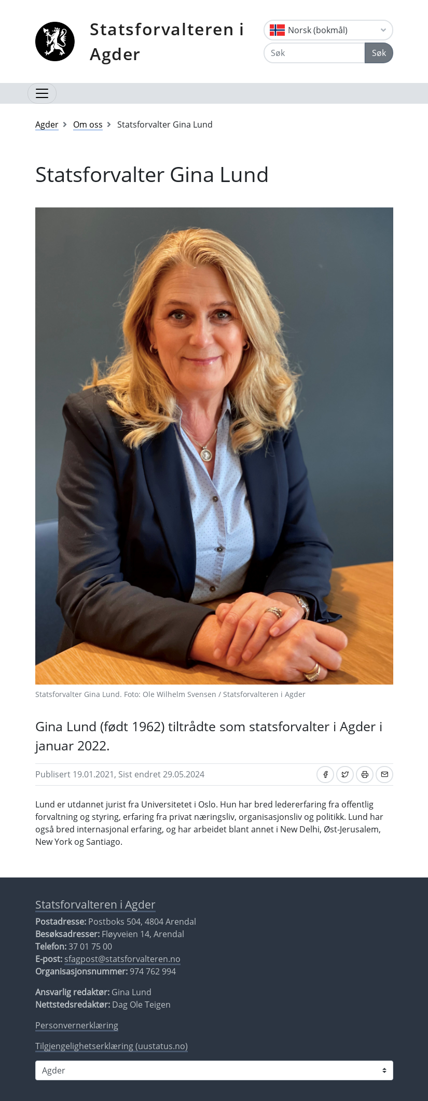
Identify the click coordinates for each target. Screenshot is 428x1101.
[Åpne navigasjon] (42, 93)
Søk (379, 53)
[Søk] (314, 53)
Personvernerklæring (76, 1025)
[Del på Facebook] (325, 774)
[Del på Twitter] (345, 774)
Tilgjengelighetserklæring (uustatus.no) (111, 1046)
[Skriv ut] (365, 774)
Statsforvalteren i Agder (167, 41)
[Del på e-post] (384, 774)
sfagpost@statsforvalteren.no (122, 959)
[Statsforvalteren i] (214, 1070)
